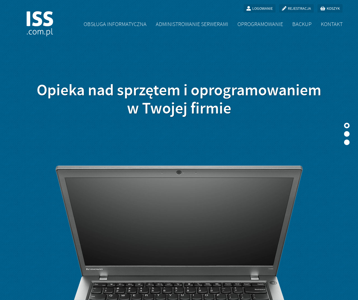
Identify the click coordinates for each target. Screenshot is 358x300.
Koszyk (333, 8)
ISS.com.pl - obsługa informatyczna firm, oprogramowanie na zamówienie (40, 23)
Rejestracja (299, 8)
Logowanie (262, 8)
